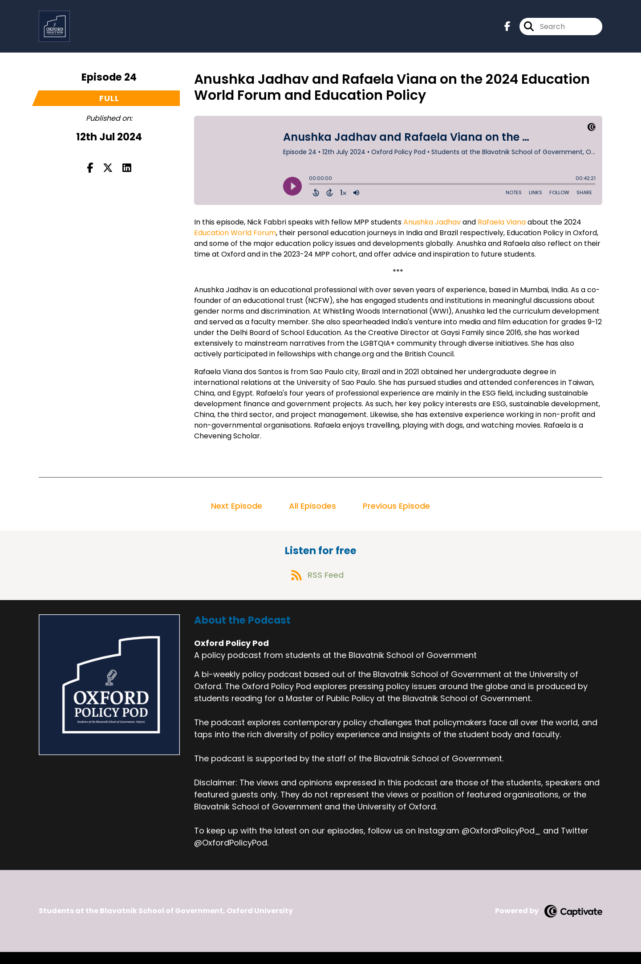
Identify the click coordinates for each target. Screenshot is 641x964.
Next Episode (236, 511)
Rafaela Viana (502, 227)
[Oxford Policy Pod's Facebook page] (507, 29)
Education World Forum (235, 238)
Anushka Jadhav (432, 227)
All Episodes (312, 511)
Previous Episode (396, 511)
